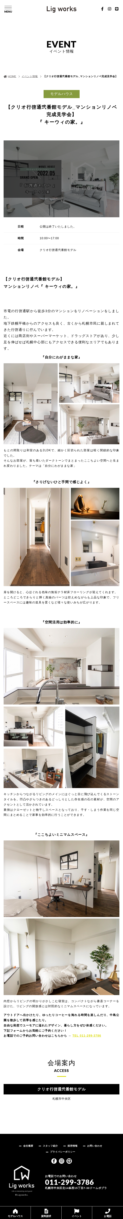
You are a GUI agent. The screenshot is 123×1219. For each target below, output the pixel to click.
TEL (86, 1035)
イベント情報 (30, 76)
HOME (12, 76)
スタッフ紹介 (50, 1145)
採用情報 (73, 1145)
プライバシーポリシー (62, 1151)
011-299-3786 (69, 1182)
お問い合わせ (94, 1145)
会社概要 (28, 1145)
